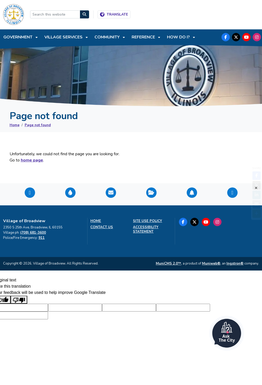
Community (108, 37)
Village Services (64, 37)
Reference (144, 37)
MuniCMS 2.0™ (168, 263)
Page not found (38, 125)
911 (41, 237)
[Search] (84, 14)
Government (18, 37)
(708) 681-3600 (33, 232)
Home (14, 125)
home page (32, 160)
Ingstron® (235, 263)
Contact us (101, 227)
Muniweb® (211, 263)
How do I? (179, 37)
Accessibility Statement (145, 229)
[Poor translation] (19, 300)
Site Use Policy (147, 221)
